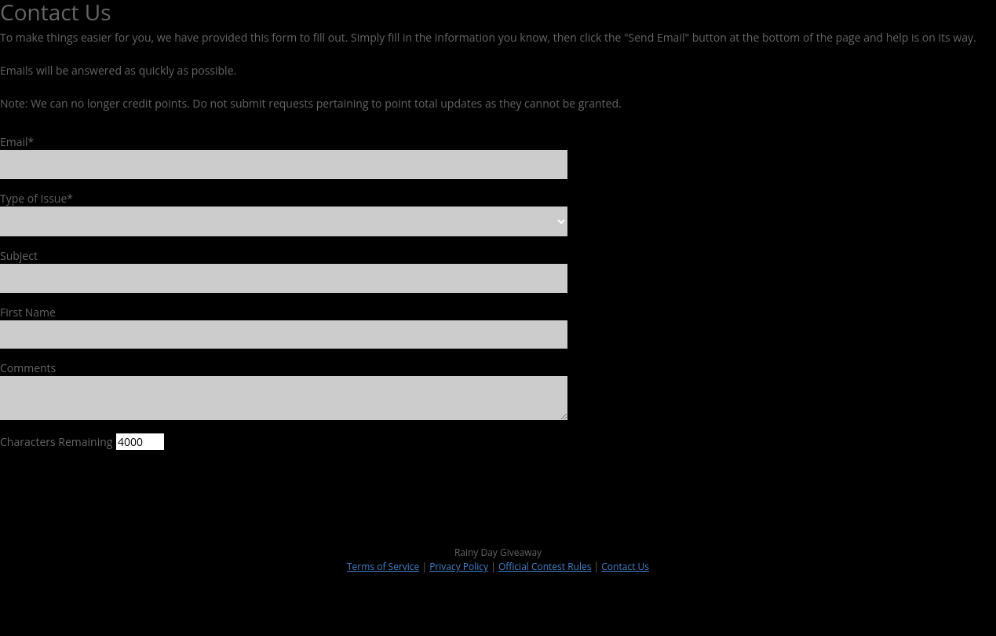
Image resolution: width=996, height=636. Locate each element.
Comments (28, 367)
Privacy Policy (458, 566)
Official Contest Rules (545, 566)
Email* (17, 141)
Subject (19, 255)
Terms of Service (383, 566)
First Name (28, 312)
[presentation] (119, 493)
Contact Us (625, 566)
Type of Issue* (36, 198)
